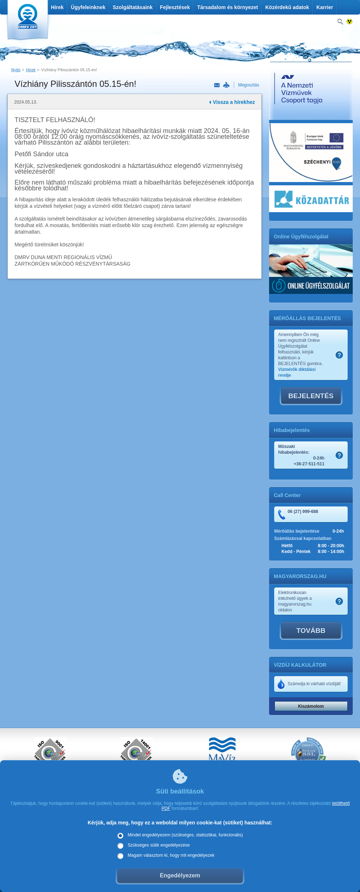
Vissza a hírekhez (234, 102)
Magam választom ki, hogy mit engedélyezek (171, 855)
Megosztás (248, 85)
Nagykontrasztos (350, 22)
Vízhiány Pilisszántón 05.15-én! (69, 70)
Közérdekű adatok (287, 7)
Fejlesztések (175, 7)
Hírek (57, 7)
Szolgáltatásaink (133, 7)
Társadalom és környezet (227, 7)
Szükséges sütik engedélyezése (159, 845)
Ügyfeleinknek (88, 7)
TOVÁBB (310, 630)
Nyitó (15, 70)
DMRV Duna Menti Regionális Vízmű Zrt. (26, 21)
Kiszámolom (311, 706)
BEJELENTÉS (311, 396)
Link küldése (217, 85)
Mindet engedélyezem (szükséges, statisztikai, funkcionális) (185, 834)
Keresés (340, 22)
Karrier (324, 7)
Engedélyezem (180, 875)
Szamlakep (339, 355)
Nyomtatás (226, 85)
